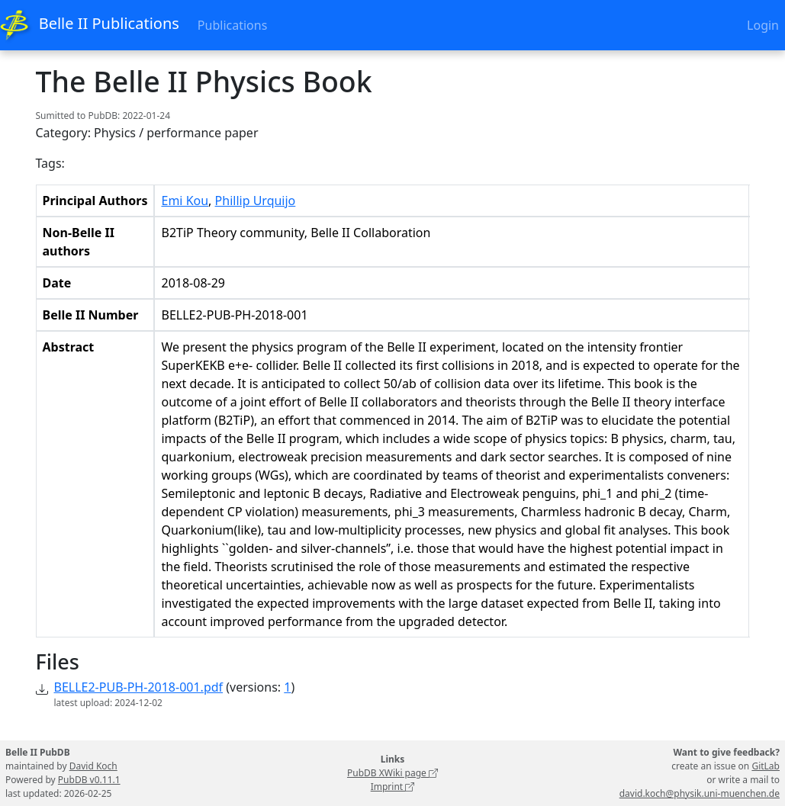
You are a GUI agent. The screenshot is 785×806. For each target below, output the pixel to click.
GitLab (765, 765)
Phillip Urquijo (255, 200)
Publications (232, 25)
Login (763, 25)
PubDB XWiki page (392, 772)
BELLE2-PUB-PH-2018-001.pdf (139, 687)
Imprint (393, 786)
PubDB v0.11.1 (89, 779)
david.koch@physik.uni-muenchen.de (699, 793)
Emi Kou (184, 200)
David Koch (93, 765)
